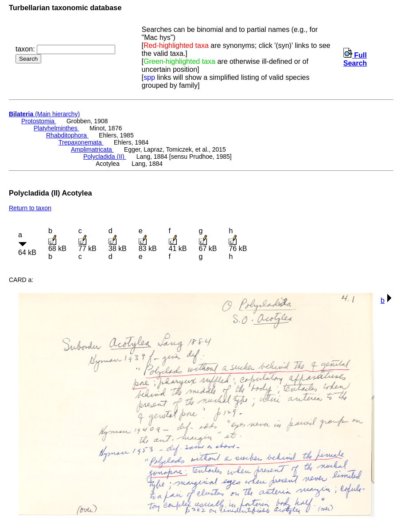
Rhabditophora (67, 135)
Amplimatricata (92, 149)
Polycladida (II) (104, 156)
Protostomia (38, 121)
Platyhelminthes (56, 128)
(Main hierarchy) (44, 114)
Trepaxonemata (80, 142)
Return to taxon (30, 208)
